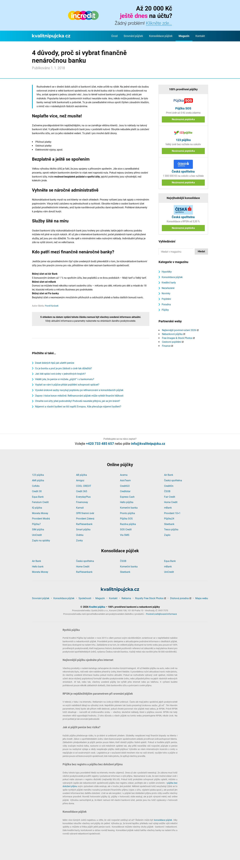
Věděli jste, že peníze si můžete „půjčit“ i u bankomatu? (64, 379)
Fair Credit (169, 496)
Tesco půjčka (171, 529)
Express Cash (127, 496)
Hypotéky (167, 271)
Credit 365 (81, 491)
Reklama (126, 598)
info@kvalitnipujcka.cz (148, 444)
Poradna (166, 304)
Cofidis (35, 485)
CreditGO (125, 485)
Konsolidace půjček (160, 36)
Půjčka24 (169, 518)
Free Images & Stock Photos (177, 338)
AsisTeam (125, 480)
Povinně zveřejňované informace (161, 614)
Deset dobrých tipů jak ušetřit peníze (54, 362)
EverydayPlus (83, 496)
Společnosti (85, 598)
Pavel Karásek (51, 306)
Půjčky (165, 309)
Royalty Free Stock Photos (149, 598)
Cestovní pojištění (171, 341)
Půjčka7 (36, 524)
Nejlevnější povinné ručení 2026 (179, 330)
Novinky (166, 293)
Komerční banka (129, 507)
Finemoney (82, 502)
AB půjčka (81, 474)
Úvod (114, 36)
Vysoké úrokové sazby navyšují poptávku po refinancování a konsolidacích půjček (79, 390)
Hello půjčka (126, 502)
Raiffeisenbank (84, 524)
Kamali (80, 507)
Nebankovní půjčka (172, 334)
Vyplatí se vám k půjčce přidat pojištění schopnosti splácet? (67, 384)
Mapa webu (201, 598)
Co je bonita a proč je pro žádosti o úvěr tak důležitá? (63, 368)
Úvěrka (79, 535)
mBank (168, 507)
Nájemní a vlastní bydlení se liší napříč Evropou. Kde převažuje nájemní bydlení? (78, 406)
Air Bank (168, 474)
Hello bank (37, 566)
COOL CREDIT (83, 485)
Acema (124, 474)
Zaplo (167, 535)
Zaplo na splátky (41, 540)
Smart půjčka (83, 529)
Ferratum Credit (40, 502)
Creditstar (125, 491)
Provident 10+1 (172, 513)
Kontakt (200, 36)
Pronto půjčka (127, 513)
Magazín (184, 36)
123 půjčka (38, 474)
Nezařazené (168, 288)
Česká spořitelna (173, 480)
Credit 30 (37, 491)
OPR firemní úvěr (85, 513)
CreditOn (168, 485)
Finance (166, 345)
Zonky (79, 540)
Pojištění (166, 298)
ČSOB (167, 491)
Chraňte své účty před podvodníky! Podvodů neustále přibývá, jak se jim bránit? (77, 401)
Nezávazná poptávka (183, 119)
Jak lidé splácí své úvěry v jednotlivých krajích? (60, 373)
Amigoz (80, 480)
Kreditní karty (169, 282)
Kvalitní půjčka (97, 606)
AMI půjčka (38, 480)
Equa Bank (38, 496)
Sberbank (169, 524)
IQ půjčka (37, 507)
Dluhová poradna (179, 598)
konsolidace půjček (163, 820)
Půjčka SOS (126, 518)
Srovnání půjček (133, 36)
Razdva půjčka (128, 524)
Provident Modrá (41, 518)
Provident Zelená (85, 518)
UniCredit (37, 535)
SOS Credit (126, 529)
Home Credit (170, 502)
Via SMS (124, 535)
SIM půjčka (38, 529)
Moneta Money (40, 513)
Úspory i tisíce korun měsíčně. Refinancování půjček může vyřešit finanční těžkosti (79, 395)
